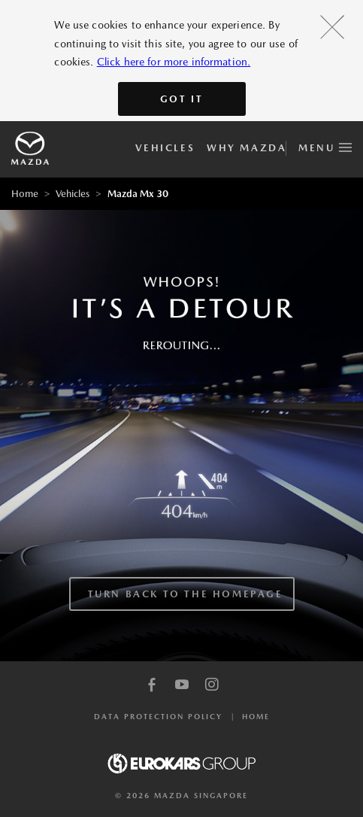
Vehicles (165, 147)
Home (24, 194)
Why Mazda (246, 147)
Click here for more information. (173, 62)
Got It (182, 99)
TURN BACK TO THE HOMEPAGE (185, 594)
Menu (325, 145)
